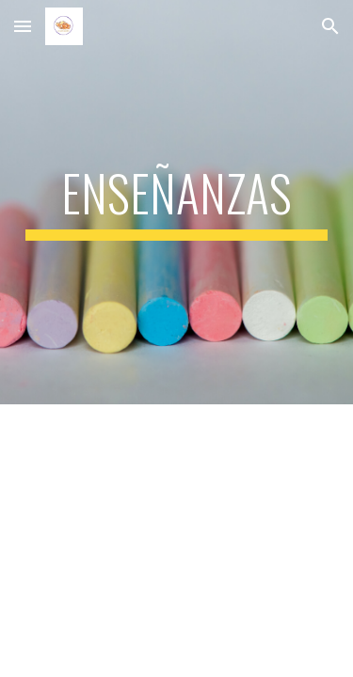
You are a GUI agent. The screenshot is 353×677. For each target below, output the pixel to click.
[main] (177, 202)
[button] (22, 26)
